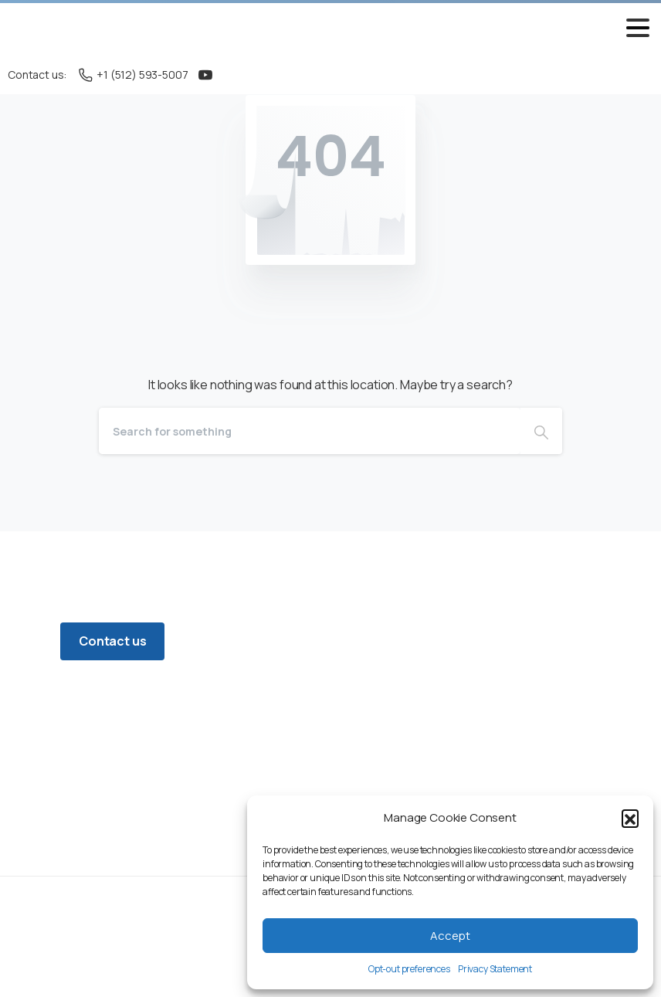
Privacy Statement (495, 968)
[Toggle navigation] (637, 28)
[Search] (309, 431)
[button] (630, 818)
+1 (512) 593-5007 (133, 74)
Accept (450, 935)
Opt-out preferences (409, 968)
